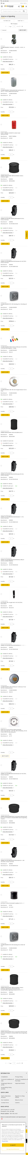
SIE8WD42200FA (5, 431)
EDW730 (3, 88)
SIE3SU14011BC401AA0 (6, 472)
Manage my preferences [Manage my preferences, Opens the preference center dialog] (13, 1149)
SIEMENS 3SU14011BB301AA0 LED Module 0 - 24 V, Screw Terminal (12, 517)
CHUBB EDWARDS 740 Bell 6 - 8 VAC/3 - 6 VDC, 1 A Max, (13, 48)
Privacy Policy (19, 1077)
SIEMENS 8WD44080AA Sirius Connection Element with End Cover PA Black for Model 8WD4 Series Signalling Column (14, 1033)
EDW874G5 (3, 302)
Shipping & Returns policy (6, 1084)
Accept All (13, 1145)
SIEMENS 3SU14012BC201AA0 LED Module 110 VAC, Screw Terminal (12, 219)
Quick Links (14, 1092)
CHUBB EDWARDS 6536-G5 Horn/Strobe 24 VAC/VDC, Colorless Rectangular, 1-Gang (14, 347)
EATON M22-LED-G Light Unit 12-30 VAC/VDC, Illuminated (11, 603)
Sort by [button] (20, 20)
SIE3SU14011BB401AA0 (6, 772)
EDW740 (3, 46)
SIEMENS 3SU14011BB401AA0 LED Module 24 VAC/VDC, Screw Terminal (13, 774)
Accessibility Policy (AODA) (6, 1088)
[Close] (24, 1124)
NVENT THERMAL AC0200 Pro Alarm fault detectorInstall (10, 133)
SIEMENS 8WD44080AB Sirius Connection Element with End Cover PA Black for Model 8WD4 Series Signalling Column (14, 817)
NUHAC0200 (4, 131)
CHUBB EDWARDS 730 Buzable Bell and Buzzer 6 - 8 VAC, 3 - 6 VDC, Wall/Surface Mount (13, 91)
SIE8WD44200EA (5, 174)
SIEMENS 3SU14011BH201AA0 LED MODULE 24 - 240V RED (14, 645)
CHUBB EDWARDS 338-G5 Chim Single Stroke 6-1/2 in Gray (14, 390)
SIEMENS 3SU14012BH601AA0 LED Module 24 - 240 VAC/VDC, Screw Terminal (12, 861)
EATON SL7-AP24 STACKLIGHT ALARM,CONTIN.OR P (13, 903)
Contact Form (5, 1102)
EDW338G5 (3, 388)
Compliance (4, 1077)
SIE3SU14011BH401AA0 (6, 558)
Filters (7, 20)
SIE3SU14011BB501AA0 (6, 260)
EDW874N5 (3, 943)
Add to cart (5, 72)
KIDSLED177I (3, 728)
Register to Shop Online (20, 1096)
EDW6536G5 (4, 345)
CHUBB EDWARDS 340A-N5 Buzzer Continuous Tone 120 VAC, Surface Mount (13, 687)
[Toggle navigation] (2, 6)
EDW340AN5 (4, 685)
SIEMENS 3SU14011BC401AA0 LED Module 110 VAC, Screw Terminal (12, 474)
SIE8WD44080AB (5, 815)
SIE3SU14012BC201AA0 (6, 217)
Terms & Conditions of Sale (7, 1080)
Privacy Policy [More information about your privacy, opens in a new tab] (5, 1141)
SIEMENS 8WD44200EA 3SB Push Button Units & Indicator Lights (12, 176)
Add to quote (5, 756)
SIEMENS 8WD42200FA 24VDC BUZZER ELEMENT (12, 432)
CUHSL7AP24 (4, 902)
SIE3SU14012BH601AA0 (6, 859)
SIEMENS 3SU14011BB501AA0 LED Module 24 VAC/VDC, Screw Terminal (13, 262)
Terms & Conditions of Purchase (21, 1080)
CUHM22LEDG (4, 601)
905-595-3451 (14, 1113)
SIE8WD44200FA (5, 986)
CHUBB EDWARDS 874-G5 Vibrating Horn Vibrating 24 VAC (14, 304)
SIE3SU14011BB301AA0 (6, 515)
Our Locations (5, 1100)
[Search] (14, 11)
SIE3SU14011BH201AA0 (6, 644)
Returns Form (19, 1100)
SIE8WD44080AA (5, 1030)
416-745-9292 (6, 1)
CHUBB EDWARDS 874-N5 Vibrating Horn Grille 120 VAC (13, 945)
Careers (17, 1102)
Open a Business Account (6, 1096)
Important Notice (20, 1083)
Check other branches (8, 61)
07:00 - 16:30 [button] (23, 3)
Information (14, 1073)
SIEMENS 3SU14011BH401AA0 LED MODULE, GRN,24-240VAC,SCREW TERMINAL (12, 560)
